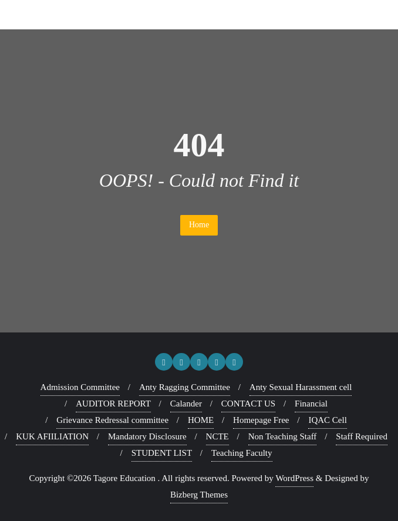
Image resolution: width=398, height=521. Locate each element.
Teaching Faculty (241, 453)
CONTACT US (248, 403)
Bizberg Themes (199, 494)
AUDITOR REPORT (113, 403)
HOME (201, 420)
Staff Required (361, 436)
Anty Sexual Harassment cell (300, 387)
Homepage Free (261, 420)
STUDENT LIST (161, 453)
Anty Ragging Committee (184, 387)
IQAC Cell (327, 420)
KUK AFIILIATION (52, 436)
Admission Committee (80, 387)
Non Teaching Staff (282, 436)
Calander (186, 403)
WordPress (294, 478)
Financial (311, 403)
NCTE (217, 436)
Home (199, 224)
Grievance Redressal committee (112, 420)
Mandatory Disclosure (147, 436)
